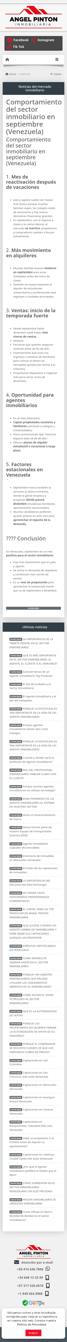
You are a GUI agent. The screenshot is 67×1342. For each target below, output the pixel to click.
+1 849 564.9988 (30, 1294)
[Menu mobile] (7, 59)
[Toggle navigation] (57, 59)
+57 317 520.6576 (30, 1286)
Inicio (10, 74)
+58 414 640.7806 (30, 1269)
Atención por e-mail (33, 1262)
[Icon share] (18, 39)
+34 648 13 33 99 (30, 1278)
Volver (56, 74)
